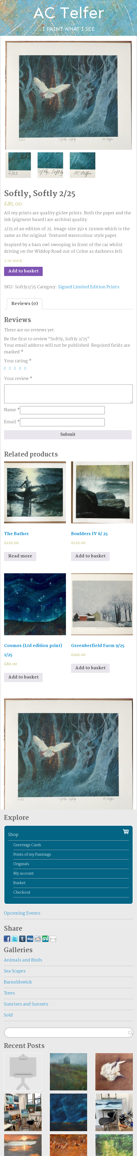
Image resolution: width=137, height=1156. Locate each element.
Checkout (21, 892)
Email (12, 422)
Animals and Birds (23, 960)
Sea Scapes (15, 971)
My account (23, 874)
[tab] (24, 304)
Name (12, 410)
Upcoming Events (22, 913)
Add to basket (23, 271)
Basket (19, 883)
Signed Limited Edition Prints (88, 287)
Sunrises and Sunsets (26, 1004)
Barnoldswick (18, 982)
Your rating (18, 361)
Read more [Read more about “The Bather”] (20, 556)
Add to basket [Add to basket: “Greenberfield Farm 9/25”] (90, 668)
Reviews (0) (24, 303)
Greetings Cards (27, 845)
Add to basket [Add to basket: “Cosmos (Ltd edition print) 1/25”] (23, 677)
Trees (9, 993)
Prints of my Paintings (32, 855)
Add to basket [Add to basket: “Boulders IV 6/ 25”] (90, 556)
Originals (21, 864)
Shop (13, 834)
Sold (8, 1015)
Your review (18, 379)
